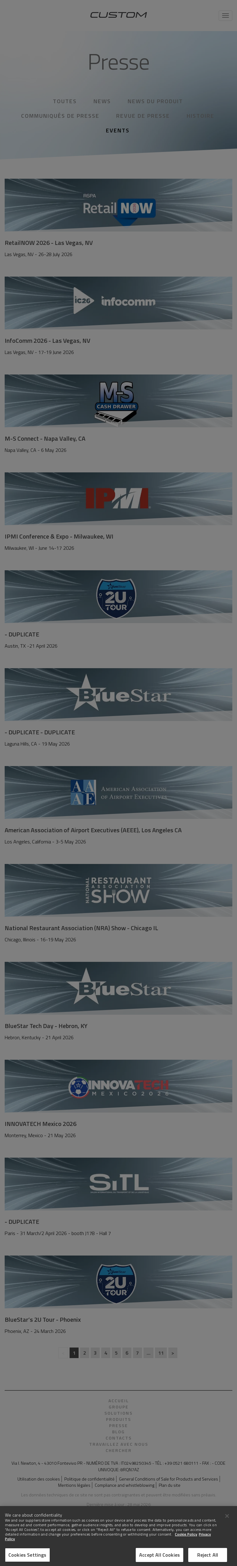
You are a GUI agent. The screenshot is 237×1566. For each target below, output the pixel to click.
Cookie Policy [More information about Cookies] (186, 1541)
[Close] (227, 1522)
